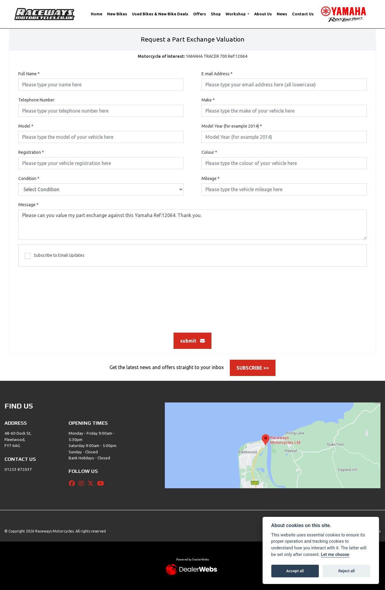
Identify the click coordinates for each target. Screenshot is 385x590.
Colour (209, 152)
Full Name (29, 73)
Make (208, 100)
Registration (31, 152)
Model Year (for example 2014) (232, 126)
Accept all (295, 571)
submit (192, 340)
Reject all (346, 571)
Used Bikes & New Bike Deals (160, 14)
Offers (199, 14)
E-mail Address (217, 73)
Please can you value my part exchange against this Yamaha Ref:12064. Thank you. (192, 225)
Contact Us (303, 14)
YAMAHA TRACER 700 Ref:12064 (192, 56)
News (282, 14)
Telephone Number (36, 100)
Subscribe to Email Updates (55, 256)
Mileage (211, 178)
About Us (263, 14)
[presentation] (192, 296)
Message (28, 204)
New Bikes (117, 14)
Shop (216, 14)
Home (96, 14)
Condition (28, 178)
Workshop (236, 14)
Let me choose (335, 554)
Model (25, 126)
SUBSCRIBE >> (252, 368)
